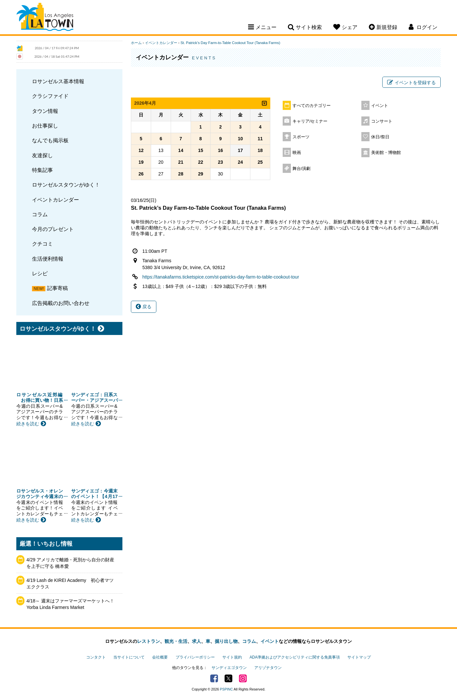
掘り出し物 (226, 641)
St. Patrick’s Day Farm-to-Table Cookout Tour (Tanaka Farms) (230, 43)
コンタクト (96, 657)
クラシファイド (50, 96)
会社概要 (160, 657)
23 (220, 162)
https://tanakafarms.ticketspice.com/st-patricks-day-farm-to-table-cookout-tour (220, 277)
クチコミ (42, 244)
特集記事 (42, 170)
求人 (196, 641)
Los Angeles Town (44, 18)
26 (141, 173)
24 (240, 162)
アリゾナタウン (268, 667)
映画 (296, 152)
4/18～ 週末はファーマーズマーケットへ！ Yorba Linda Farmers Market (70, 604)
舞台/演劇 (301, 168)
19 (141, 162)
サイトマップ (359, 657)
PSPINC (226, 689)
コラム (40, 214)
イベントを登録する (411, 82)
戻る (143, 307)
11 (260, 138)
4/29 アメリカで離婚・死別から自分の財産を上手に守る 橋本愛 (70, 563)
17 (240, 150)
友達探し (42, 155)
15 (200, 150)
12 (141, 150)
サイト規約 (232, 657)
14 (180, 150)
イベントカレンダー (55, 200)
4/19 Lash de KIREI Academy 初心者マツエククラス (70, 583)
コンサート (381, 121)
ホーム (136, 43)
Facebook (214, 678)
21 (180, 162)
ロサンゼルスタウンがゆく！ (66, 185)
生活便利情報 (47, 259)
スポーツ (300, 137)
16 (220, 150)
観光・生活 (176, 641)
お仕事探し (45, 126)
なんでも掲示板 (50, 140)
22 (200, 162)
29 (200, 173)
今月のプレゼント (53, 229)
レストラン (148, 641)
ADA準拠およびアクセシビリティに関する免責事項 (294, 657)
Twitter (228, 678)
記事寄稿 (57, 288)
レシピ (40, 273)
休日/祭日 (380, 137)
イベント (379, 105)
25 (260, 162)
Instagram (243, 678)
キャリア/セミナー (310, 121)
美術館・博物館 (386, 152)
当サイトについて (129, 657)
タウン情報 (45, 111)
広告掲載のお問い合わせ (60, 303)
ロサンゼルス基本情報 (58, 81)
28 (180, 173)
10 (240, 138)
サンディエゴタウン (229, 667)
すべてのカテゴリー (311, 105)
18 (260, 150)
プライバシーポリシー (195, 657)
